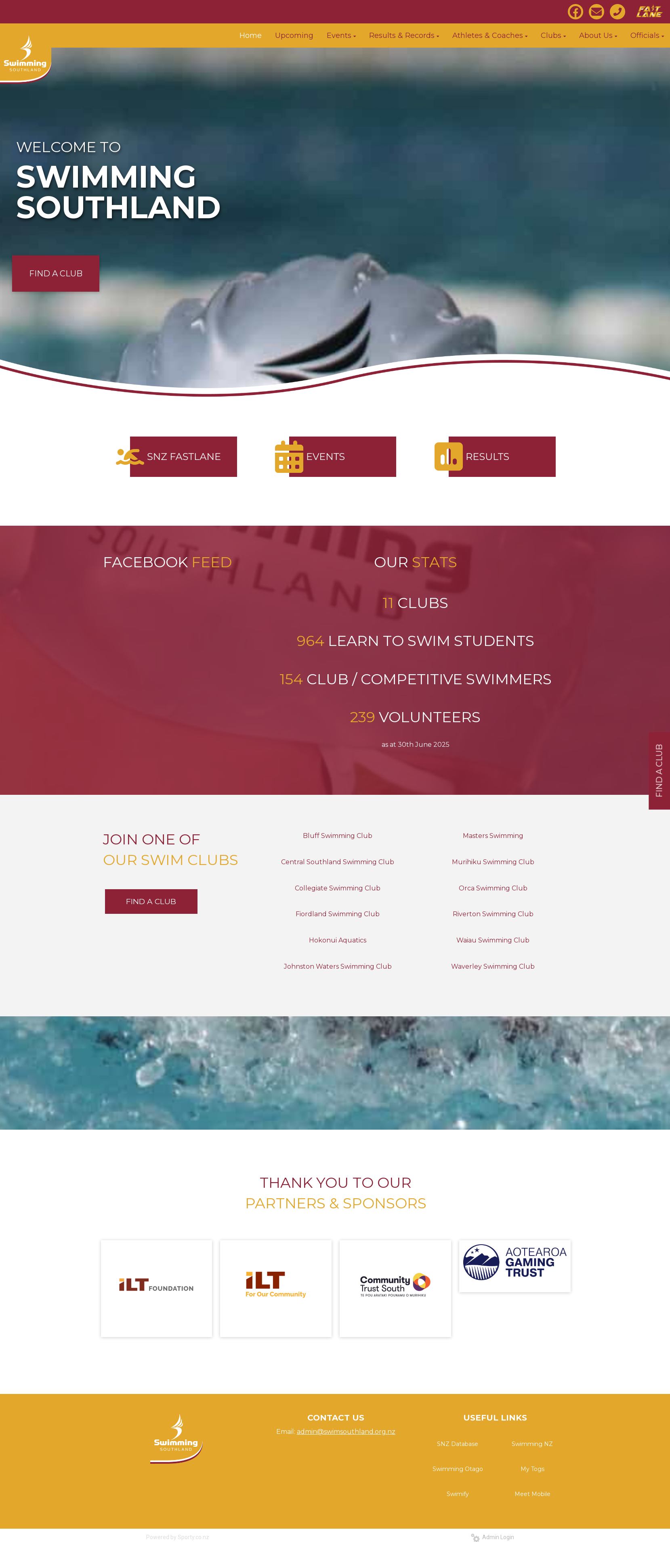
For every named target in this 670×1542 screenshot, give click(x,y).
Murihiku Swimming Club (493, 862)
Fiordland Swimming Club (338, 914)
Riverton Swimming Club (493, 914)
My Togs (532, 1469)
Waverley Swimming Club (493, 966)
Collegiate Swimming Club (337, 888)
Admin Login (492, 1537)
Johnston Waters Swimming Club (338, 966)
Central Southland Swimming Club (337, 862)
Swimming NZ (532, 1444)
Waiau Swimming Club (492, 940)
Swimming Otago (458, 1469)
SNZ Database (457, 1444)
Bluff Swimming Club (337, 836)
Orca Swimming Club (493, 888)
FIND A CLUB (55, 273)
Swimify (458, 1494)
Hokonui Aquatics (337, 940)
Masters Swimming (493, 836)
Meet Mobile (532, 1494)
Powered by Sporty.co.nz (177, 1537)
